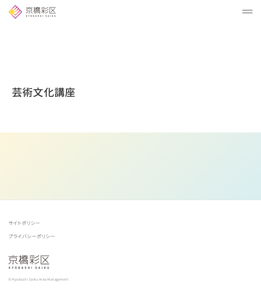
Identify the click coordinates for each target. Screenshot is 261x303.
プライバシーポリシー (31, 236)
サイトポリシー (24, 222)
